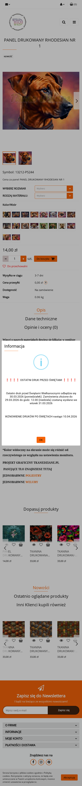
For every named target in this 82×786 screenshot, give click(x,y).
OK (41, 440)
